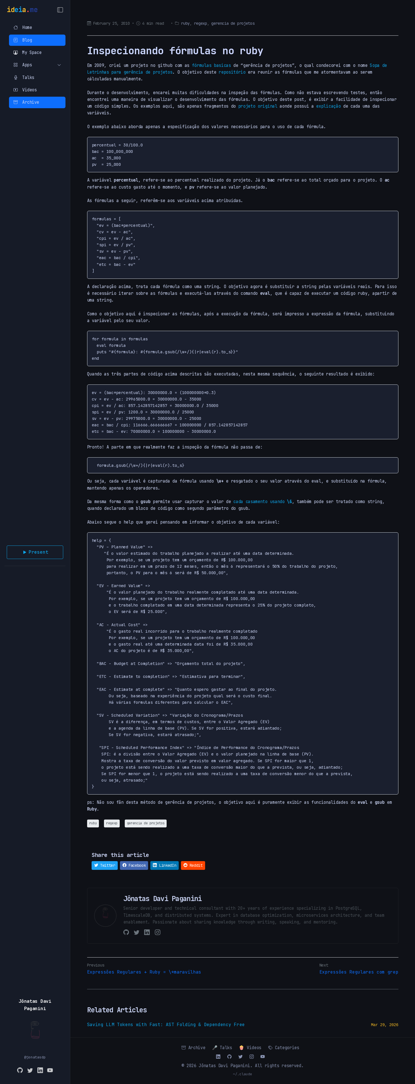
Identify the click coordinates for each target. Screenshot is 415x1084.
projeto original (257, 106)
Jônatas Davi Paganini (224, 1066)
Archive (26, 102)
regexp (200, 23)
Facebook (134, 865)
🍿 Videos (250, 1048)
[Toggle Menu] (60, 9)
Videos (25, 90)
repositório (232, 72)
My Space (27, 52)
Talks (23, 77)
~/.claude (242, 1074)
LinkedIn (164, 865)
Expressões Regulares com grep (358, 972)
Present (35, 552)
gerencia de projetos (233, 23)
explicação (328, 106)
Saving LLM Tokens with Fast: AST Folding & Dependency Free (166, 1025)
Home (22, 27)
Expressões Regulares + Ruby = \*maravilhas (144, 972)
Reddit (192, 865)
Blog (22, 40)
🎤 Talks (222, 1048)
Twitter (104, 865)
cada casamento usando (262, 501)
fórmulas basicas (211, 65)
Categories (283, 1048)
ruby (185, 23)
